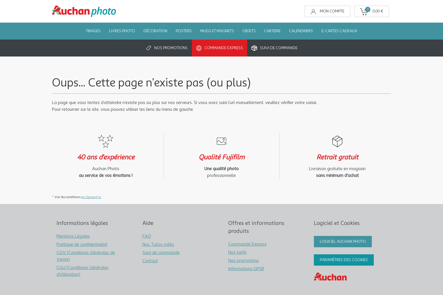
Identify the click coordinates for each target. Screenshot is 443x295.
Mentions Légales (73, 236)
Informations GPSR (246, 269)
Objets (249, 31)
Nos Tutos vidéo (158, 244)
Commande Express (219, 48)
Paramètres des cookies (344, 260)
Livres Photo (122, 31)
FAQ (146, 236)
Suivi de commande (274, 48)
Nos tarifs (237, 252)
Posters (184, 31)
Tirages (93, 31)
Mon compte (327, 11)
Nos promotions (167, 48)
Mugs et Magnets (217, 31)
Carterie (272, 31)
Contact (150, 261)
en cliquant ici (91, 197)
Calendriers (301, 31)
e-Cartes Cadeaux (339, 31)
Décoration (155, 31)
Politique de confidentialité (82, 244)
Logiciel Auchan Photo (343, 242)
